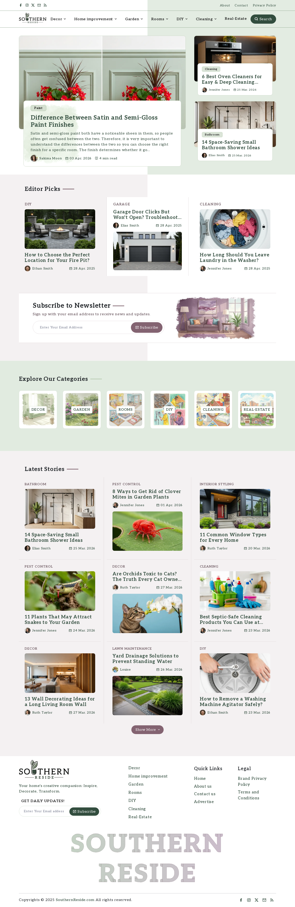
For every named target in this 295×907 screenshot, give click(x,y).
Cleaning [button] (204, 19)
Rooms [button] (157, 19)
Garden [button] (132, 19)
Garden (136, 784)
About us (203, 786)
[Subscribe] (146, 327)
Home (200, 778)
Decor (134, 768)
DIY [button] (180, 19)
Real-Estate (236, 19)
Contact (241, 5)
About (225, 5)
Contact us (205, 794)
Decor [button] (56, 19)
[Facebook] (21, 5)
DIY (132, 800)
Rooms (135, 792)
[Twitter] (33, 5)
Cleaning (137, 809)
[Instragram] (249, 900)
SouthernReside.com (75, 900)
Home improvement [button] (93, 19)
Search (263, 19)
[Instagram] (27, 5)
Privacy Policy (264, 5)
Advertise (204, 802)
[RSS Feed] (46, 5)
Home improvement (148, 776)
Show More (148, 730)
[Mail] (39, 5)
